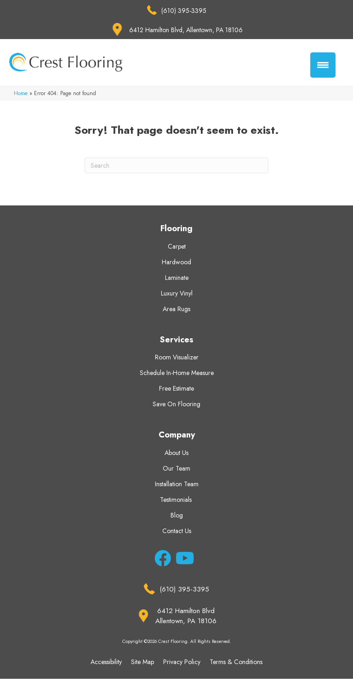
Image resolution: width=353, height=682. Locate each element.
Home (21, 96)
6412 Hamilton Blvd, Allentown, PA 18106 (186, 29)
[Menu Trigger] (323, 65)
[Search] (176, 168)
